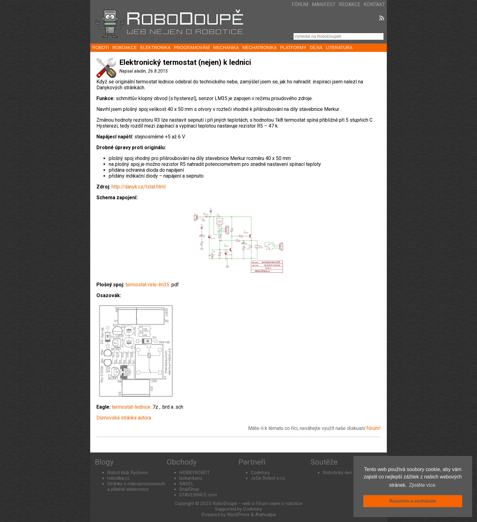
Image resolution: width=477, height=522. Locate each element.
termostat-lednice (131, 407)
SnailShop (189, 489)
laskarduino (190, 478)
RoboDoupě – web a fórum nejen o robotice (257, 503)
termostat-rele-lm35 (147, 285)
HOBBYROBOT (194, 472)
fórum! (373, 428)
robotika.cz (118, 478)
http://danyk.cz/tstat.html (139, 187)
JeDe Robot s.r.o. (268, 478)
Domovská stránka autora (123, 418)
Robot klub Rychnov (127, 472)
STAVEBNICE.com (198, 495)
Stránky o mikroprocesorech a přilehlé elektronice (136, 486)
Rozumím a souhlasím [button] (412, 501)
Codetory (260, 472)
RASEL (186, 483)
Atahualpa (265, 514)
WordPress (238, 514)
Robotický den (337, 472)
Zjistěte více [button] (422, 485)
